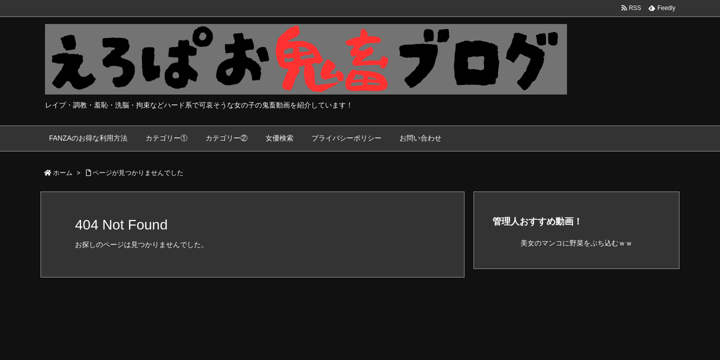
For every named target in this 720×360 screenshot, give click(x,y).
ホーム (62, 172)
